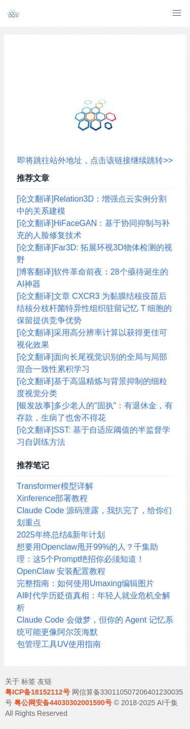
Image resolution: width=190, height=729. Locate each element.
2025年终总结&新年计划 (61, 534)
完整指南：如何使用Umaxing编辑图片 (85, 583)
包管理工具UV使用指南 (59, 644)
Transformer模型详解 (55, 486)
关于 (12, 681)
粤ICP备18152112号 (37, 692)
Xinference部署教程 (52, 498)
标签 (28, 681)
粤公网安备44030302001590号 (63, 703)
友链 (44, 681)
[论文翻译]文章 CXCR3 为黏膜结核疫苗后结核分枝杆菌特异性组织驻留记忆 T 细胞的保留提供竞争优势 (94, 308)
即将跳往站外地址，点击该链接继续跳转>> (95, 160)
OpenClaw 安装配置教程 (61, 571)
